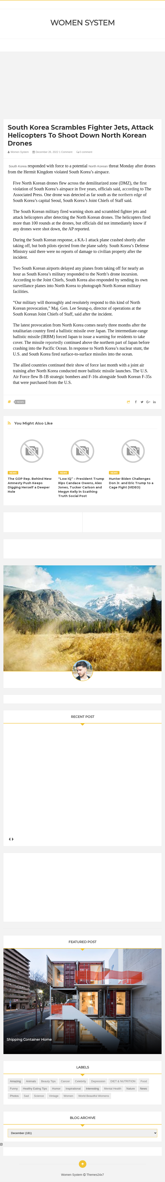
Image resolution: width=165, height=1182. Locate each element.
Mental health (112, 1088)
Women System (82, 23)
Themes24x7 (95, 1174)
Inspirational (73, 1088)
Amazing (15, 1081)
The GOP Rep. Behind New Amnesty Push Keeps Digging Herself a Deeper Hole (30, 485)
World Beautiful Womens (93, 1095)
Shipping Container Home (29, 1039)
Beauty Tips (48, 1081)
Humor (56, 1088)
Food (144, 1081)
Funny (14, 1088)
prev (9, 839)
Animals (31, 1081)
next (12, 839)
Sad (26, 1095)
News (20, 402)
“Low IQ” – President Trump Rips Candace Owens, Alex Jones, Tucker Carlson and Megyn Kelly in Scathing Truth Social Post (81, 487)
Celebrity (80, 1081)
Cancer (65, 1081)
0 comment (84, 152)
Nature (131, 1088)
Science (39, 1095)
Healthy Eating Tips (35, 1088)
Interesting (92, 1088)
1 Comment (65, 152)
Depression (98, 1081)
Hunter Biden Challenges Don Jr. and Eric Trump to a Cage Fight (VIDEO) (131, 483)
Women (68, 1095)
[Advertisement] (83, 86)
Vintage (53, 1095)
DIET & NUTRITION (122, 1081)
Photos (14, 1095)
